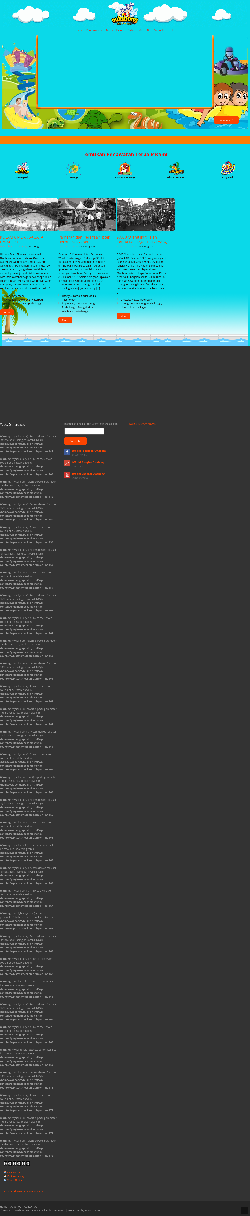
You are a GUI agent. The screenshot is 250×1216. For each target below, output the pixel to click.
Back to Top (244, 1210)
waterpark (38, 299)
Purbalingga (69, 307)
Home (3, 1206)
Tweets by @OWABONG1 (143, 423)
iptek (79, 303)
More (7, 312)
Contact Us (30, 1206)
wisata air (9, 303)
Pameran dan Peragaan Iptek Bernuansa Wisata (84, 239)
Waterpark (18, 296)
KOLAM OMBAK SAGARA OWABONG (21, 239)
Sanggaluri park (87, 307)
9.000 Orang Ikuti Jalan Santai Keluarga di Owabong (142, 239)
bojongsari (68, 303)
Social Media (88, 296)
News (7, 296)
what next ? (226, 120)
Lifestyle (67, 296)
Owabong (24, 299)
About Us (15, 1206)
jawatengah (10, 299)
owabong (33, 246)
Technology (68, 299)
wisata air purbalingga (29, 303)
